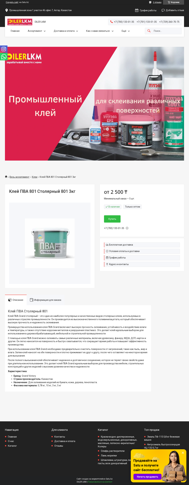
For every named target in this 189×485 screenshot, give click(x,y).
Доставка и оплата (64, 31)
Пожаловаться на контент (100, 482)
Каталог (12, 445)
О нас (11, 441)
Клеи (34, 177)
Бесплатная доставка (121, 244)
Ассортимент (35, 31)
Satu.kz (109, 479)
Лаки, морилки (109, 455)
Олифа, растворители (113, 451)
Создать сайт (12, 2)
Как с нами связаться (98, 31)
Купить (112, 219)
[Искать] (149, 31)
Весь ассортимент (19, 177)
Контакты (59, 436)
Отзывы (58, 445)
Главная (15, 31)
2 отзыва (157, 2)
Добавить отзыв (175, 10)
